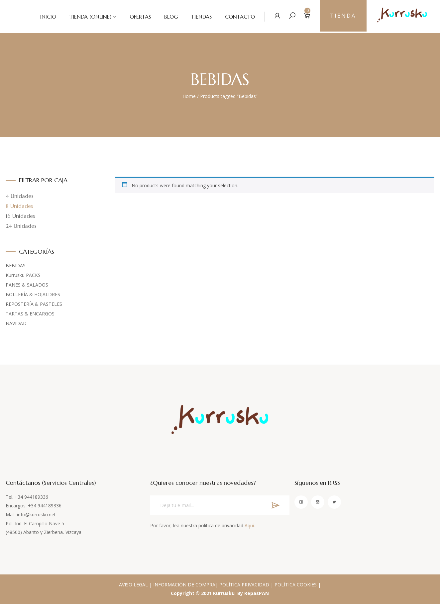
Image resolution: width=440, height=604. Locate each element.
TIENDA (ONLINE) (87, 16)
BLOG (167, 16)
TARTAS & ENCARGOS (30, 313)
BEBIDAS (16, 265)
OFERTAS (137, 16)
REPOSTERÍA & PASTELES (34, 304)
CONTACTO (237, 16)
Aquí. (250, 525)
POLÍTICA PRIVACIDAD (244, 584)
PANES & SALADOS (27, 285)
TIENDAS (198, 16)
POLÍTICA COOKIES (296, 584)
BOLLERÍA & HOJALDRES (33, 294)
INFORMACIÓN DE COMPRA (184, 584)
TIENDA (342, 16)
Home (189, 96)
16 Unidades (20, 216)
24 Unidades (21, 225)
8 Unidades (19, 206)
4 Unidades (19, 196)
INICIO (45, 16)
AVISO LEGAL (133, 584)
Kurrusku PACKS (23, 275)
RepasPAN (256, 593)
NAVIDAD (16, 323)
